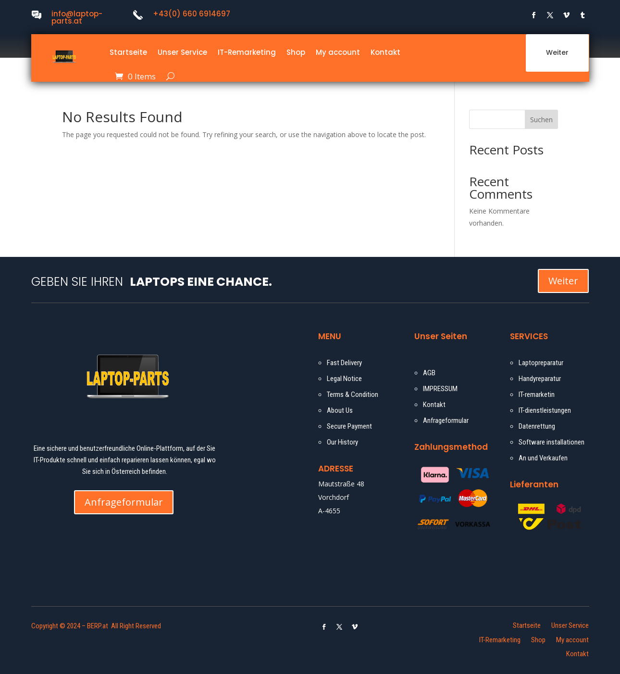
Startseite (128, 52)
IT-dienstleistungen (545, 410)
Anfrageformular (124, 502)
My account (338, 52)
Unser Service (182, 52)
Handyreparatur (540, 378)
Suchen (541, 119)
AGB (429, 373)
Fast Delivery (344, 362)
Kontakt (385, 52)
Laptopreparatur (541, 362)
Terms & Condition (352, 394)
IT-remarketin (537, 394)
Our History (342, 442)
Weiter (557, 52)
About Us (340, 410)
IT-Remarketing (247, 52)
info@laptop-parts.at (76, 17)
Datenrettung (537, 426)
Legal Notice (344, 378)
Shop (295, 52)
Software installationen (551, 442)
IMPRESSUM (440, 388)
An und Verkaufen (543, 458)
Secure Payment (349, 426)
